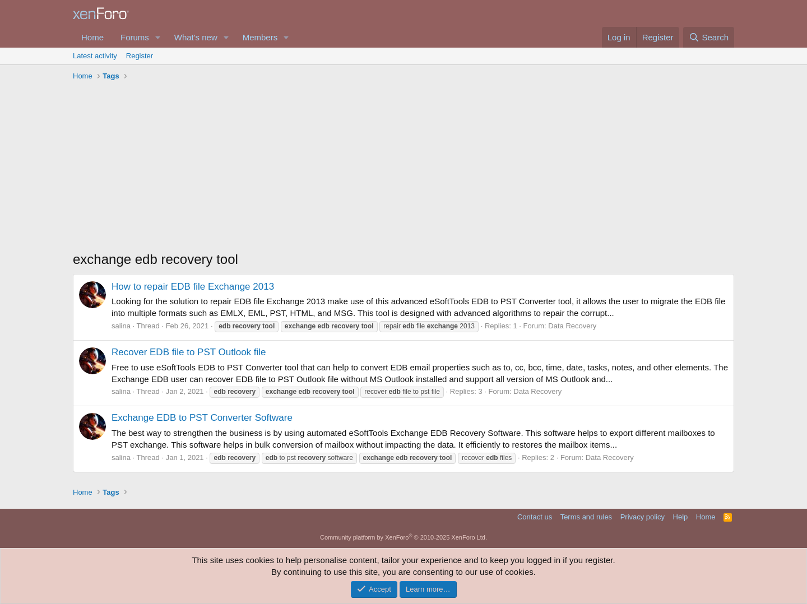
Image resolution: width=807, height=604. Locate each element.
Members (260, 37)
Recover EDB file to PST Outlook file (189, 352)
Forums (134, 37)
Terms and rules (586, 517)
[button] (158, 37)
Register (139, 56)
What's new (195, 37)
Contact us (534, 517)
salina (121, 326)
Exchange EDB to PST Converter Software (202, 417)
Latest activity (95, 56)
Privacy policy (642, 517)
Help (680, 517)
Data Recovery (572, 326)
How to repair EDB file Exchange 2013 (193, 286)
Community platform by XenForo (403, 537)
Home (92, 37)
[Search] (708, 37)
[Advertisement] (403, 168)
